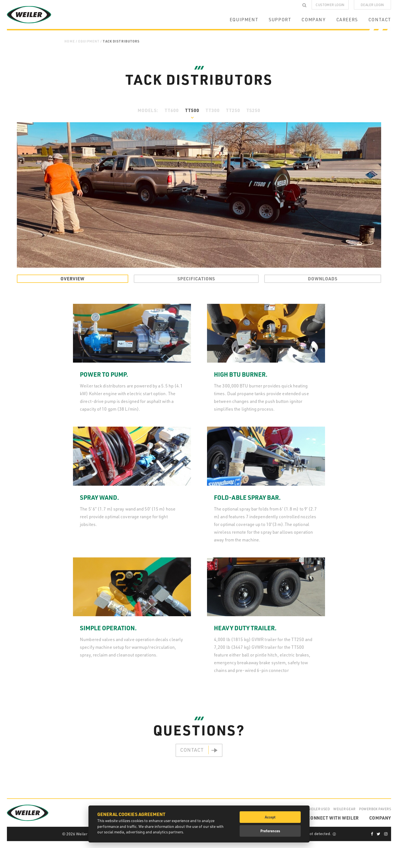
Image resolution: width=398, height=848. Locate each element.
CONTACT (379, 19)
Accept (270, 817)
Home (69, 41)
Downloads (322, 278)
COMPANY (314, 19)
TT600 (172, 110)
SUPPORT (280, 19)
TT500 (192, 110)
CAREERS (347, 19)
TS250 (253, 110)
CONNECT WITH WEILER (332, 818)
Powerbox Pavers (375, 809)
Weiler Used (319, 809)
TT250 (233, 110)
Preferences (270, 830)
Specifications (196, 278)
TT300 (213, 110)
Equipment (89, 41)
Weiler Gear (344, 809)
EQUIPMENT (244, 19)
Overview (73, 278)
